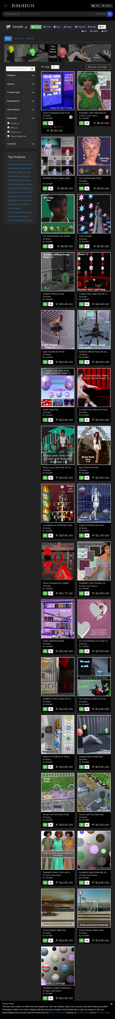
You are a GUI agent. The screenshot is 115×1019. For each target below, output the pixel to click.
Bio (102, 27)
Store (57, 27)
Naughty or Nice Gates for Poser (22, 200)
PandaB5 (49, 118)
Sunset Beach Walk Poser (19, 168)
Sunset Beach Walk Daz (18, 204)
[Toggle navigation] (5, 5)
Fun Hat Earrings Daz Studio (56, 236)
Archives (30, 38)
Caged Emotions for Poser (19, 192)
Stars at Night (14, 208)
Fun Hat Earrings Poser (90, 178)
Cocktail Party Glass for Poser (93, 409)
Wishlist (92, 27)
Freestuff (80, 27)
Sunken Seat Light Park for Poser (95, 294)
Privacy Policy (103, 1012)
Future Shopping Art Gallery (20, 184)
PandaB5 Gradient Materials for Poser (25, 180)
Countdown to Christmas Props (57, 525)
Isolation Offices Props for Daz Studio (97, 351)
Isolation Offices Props (53, 294)
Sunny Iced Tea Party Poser (20, 196)
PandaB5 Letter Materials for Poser (95, 113)
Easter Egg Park (50, 409)
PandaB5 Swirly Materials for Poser (23, 172)
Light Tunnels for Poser (18, 216)
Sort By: (97, 67)
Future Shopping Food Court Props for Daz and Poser (32, 164)
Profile (47, 27)
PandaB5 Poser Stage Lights (21, 188)
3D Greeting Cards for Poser (92, 698)
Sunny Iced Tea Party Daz (91, 814)
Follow (36, 27)
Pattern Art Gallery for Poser (20, 220)
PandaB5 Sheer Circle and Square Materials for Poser (68, 872)
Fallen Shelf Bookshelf (53, 641)
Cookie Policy (83, 1012)
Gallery (68, 27)
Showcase (18, 38)
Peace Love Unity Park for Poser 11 (60, 467)
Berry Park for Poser (88, 467)
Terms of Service (56, 1012)
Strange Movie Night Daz (19, 176)
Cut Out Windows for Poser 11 (21, 212)
